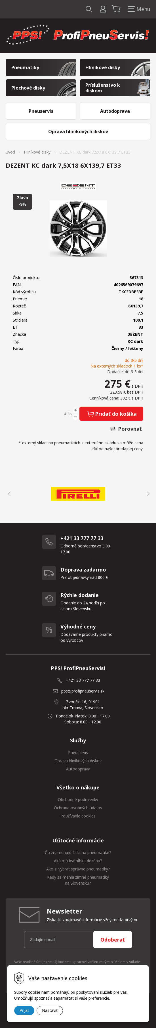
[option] (78, 494)
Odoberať (112, 939)
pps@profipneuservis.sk (82, 691)
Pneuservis (78, 752)
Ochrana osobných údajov (78, 807)
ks (70, 413)
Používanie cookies (78, 816)
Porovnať (126, 428)
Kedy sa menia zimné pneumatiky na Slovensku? (78, 880)
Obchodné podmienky (78, 799)
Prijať (24, 1010)
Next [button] (147, 494)
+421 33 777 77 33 (83, 680)
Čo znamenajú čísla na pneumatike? (78, 852)
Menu (137, 9)
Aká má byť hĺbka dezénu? (78, 860)
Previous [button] (8, 494)
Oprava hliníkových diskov (78, 760)
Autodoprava (78, 769)
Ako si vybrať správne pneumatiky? (78, 869)
